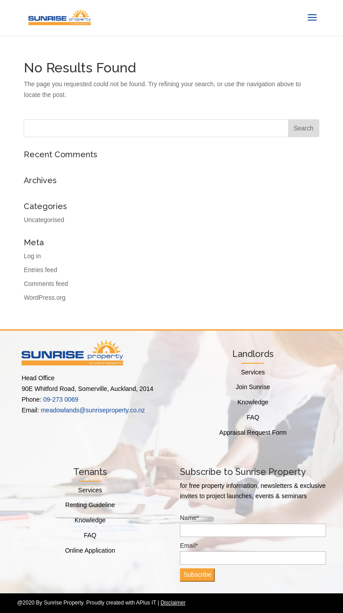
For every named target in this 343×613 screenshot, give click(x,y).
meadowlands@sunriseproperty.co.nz (93, 410)
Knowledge (253, 402)
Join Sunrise (253, 386)
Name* (253, 525)
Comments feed (46, 283)
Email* (253, 553)
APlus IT (146, 603)
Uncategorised (44, 219)
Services (253, 372)
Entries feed (40, 269)
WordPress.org (44, 297)
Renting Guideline (90, 504)
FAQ (253, 417)
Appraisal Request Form (253, 432)
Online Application (90, 550)
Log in (32, 256)
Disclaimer (172, 603)
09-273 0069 (61, 399)
